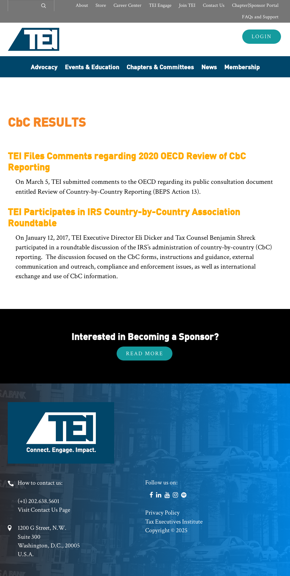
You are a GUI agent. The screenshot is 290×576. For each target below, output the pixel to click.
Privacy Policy (162, 513)
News (209, 66)
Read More (144, 353)
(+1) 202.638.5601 (38, 501)
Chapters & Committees (160, 66)
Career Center (127, 5)
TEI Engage (160, 5)
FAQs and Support (260, 17)
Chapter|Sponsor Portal (255, 5)
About (82, 5)
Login (262, 36)
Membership (242, 66)
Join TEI (187, 5)
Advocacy (44, 66)
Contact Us (214, 5)
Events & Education (92, 66)
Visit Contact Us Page (44, 510)
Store (101, 5)
